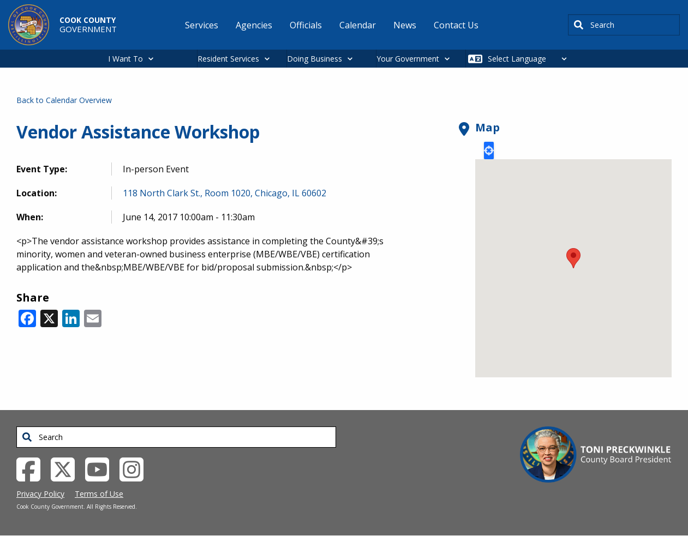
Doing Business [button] (314, 58)
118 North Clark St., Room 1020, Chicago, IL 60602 (224, 193)
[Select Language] (530, 58)
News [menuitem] (404, 25)
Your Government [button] (407, 58)
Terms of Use (99, 494)
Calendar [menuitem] (357, 25)
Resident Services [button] (228, 58)
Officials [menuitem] (306, 25)
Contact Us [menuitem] (456, 25)
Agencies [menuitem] (254, 25)
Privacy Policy (40, 494)
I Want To (125, 58)
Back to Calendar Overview (64, 100)
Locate (489, 150)
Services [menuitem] (201, 25)
